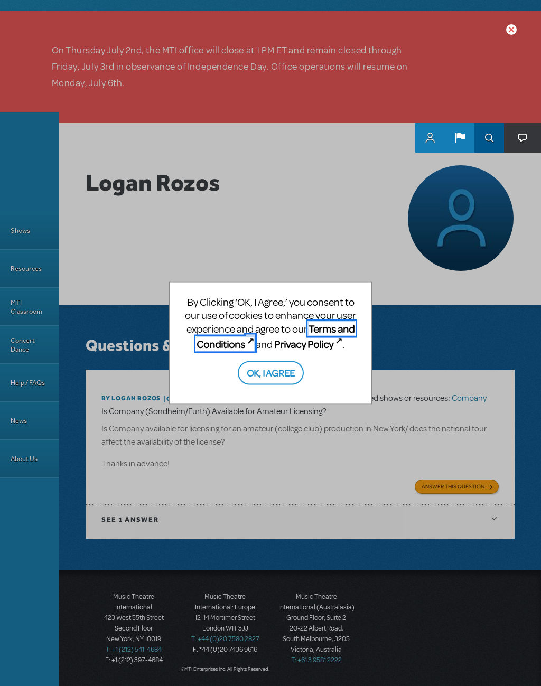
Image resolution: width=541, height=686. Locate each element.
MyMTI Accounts (430, 138)
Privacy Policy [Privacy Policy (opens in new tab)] (303, 344)
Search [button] (489, 138)
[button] (459, 138)
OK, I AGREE (271, 372)
